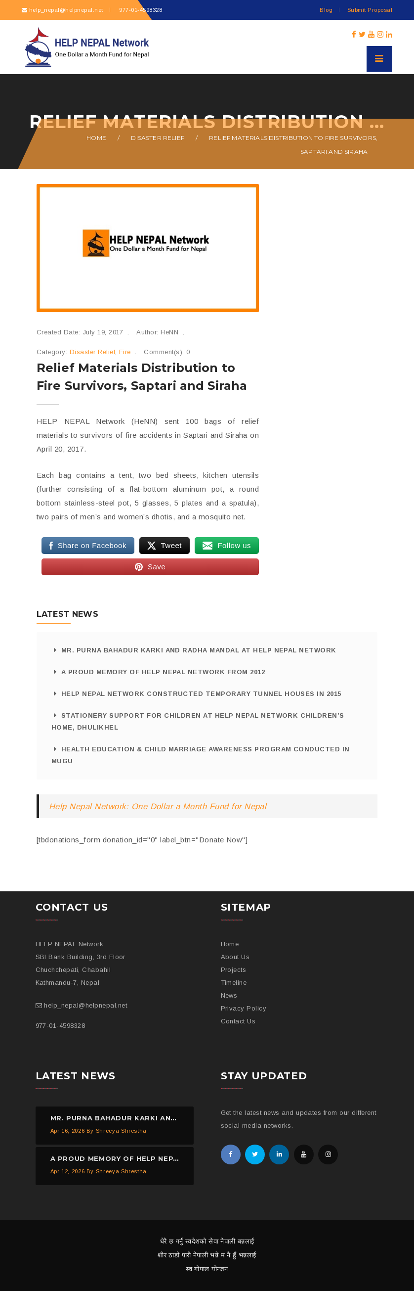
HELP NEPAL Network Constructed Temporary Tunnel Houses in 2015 (201, 693)
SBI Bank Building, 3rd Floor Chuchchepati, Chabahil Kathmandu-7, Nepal (80, 969)
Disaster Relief (157, 137)
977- (140, 10)
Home (96, 137)
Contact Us (238, 1021)
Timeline (234, 982)
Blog (326, 10)
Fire (125, 352)
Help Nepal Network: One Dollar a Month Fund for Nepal (157, 806)
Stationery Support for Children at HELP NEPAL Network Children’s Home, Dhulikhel (197, 721)
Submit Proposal (369, 10)
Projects (234, 969)
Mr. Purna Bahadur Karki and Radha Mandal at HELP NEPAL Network (198, 650)
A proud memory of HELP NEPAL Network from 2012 (163, 672)
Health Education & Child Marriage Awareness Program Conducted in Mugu (200, 755)
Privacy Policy (244, 1008)
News (229, 995)
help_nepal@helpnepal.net (66, 10)
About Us (235, 957)
